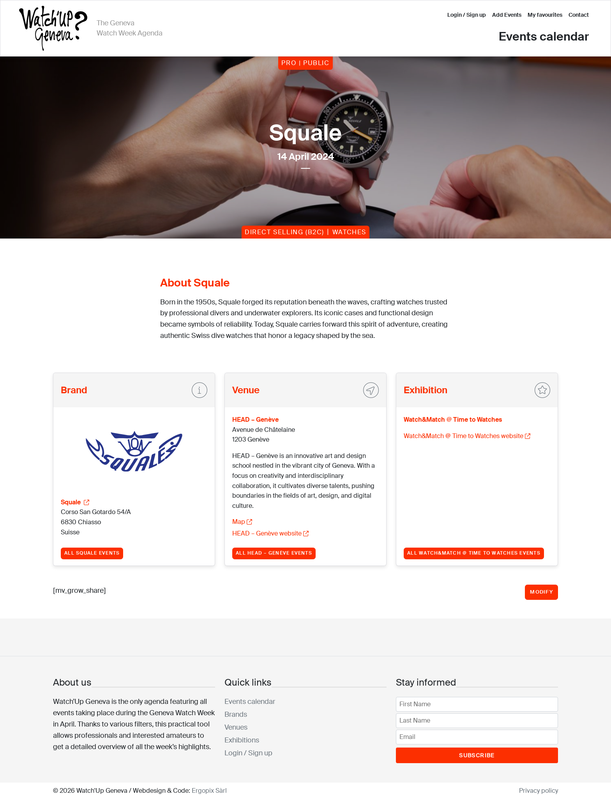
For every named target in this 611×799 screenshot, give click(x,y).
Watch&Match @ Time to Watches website (467, 436)
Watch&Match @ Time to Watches (453, 419)
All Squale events (92, 553)
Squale (75, 502)
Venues (235, 727)
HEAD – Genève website (270, 533)
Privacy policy (538, 791)
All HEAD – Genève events (274, 553)
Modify (541, 592)
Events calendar (544, 36)
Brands (235, 714)
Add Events (506, 14)
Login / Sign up (466, 14)
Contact (579, 14)
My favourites (545, 14)
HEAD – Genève (255, 419)
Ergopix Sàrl (209, 791)
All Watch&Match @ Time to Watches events (473, 553)
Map (242, 522)
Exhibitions (241, 740)
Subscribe (477, 755)
